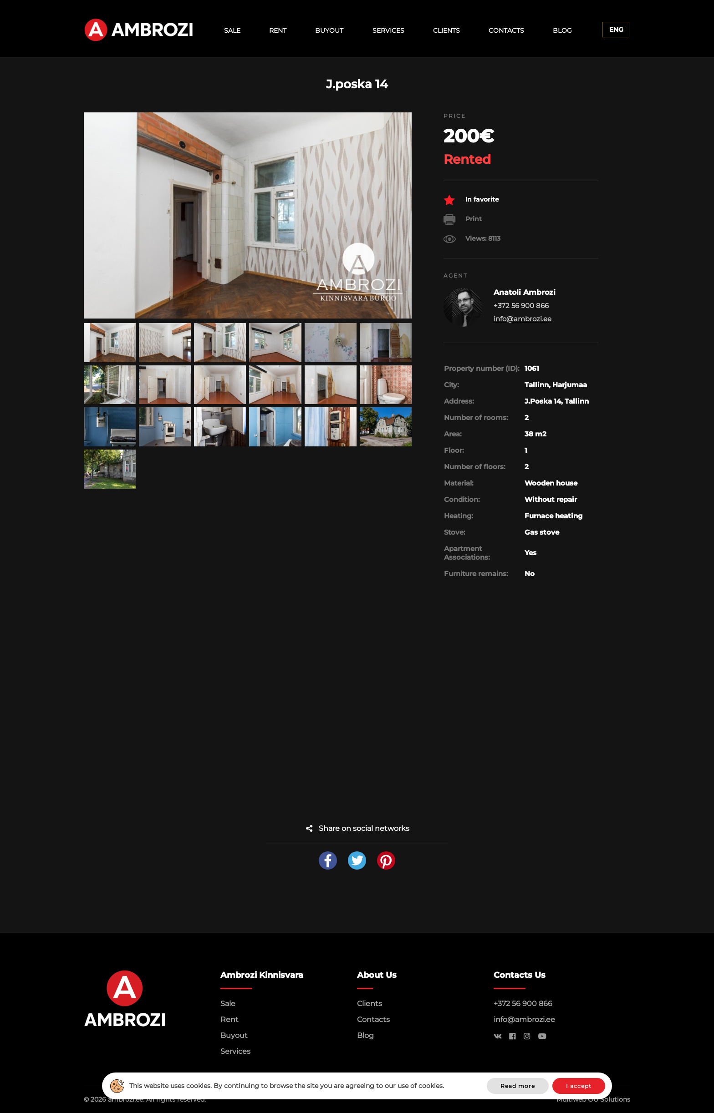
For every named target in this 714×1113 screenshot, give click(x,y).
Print (463, 219)
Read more (517, 1086)
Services (388, 30)
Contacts (506, 30)
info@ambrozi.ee (522, 318)
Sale (232, 30)
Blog (562, 30)
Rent (277, 30)
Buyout (329, 30)
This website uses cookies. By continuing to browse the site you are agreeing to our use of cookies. (286, 1086)
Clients (446, 30)
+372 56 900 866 (523, 1003)
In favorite (471, 200)
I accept (579, 1086)
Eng (616, 29)
